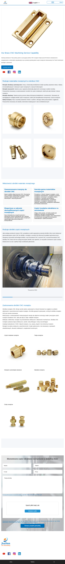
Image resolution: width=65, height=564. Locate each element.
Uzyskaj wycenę (7, 67)
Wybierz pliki (32, 511)
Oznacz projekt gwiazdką (32, 525)
